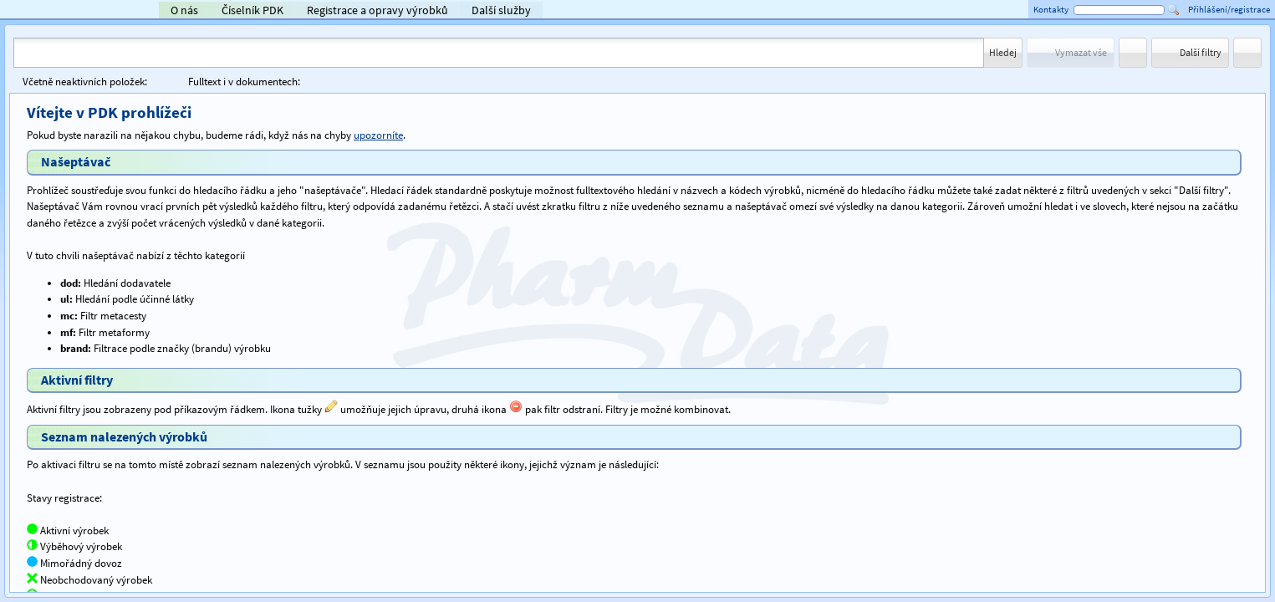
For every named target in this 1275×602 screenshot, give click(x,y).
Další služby (501, 10)
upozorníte (378, 135)
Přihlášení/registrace (1229, 9)
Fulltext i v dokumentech (244, 81)
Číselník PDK (252, 10)
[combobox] (498, 53)
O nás (184, 10)
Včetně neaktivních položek (85, 81)
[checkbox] (156, 81)
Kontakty (1050, 9)
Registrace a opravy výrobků (377, 10)
